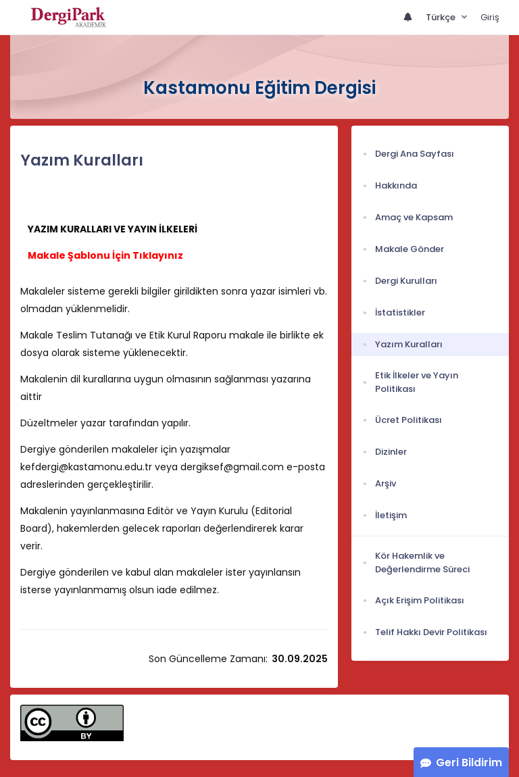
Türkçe (442, 17)
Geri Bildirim (469, 762)
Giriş (489, 17)
